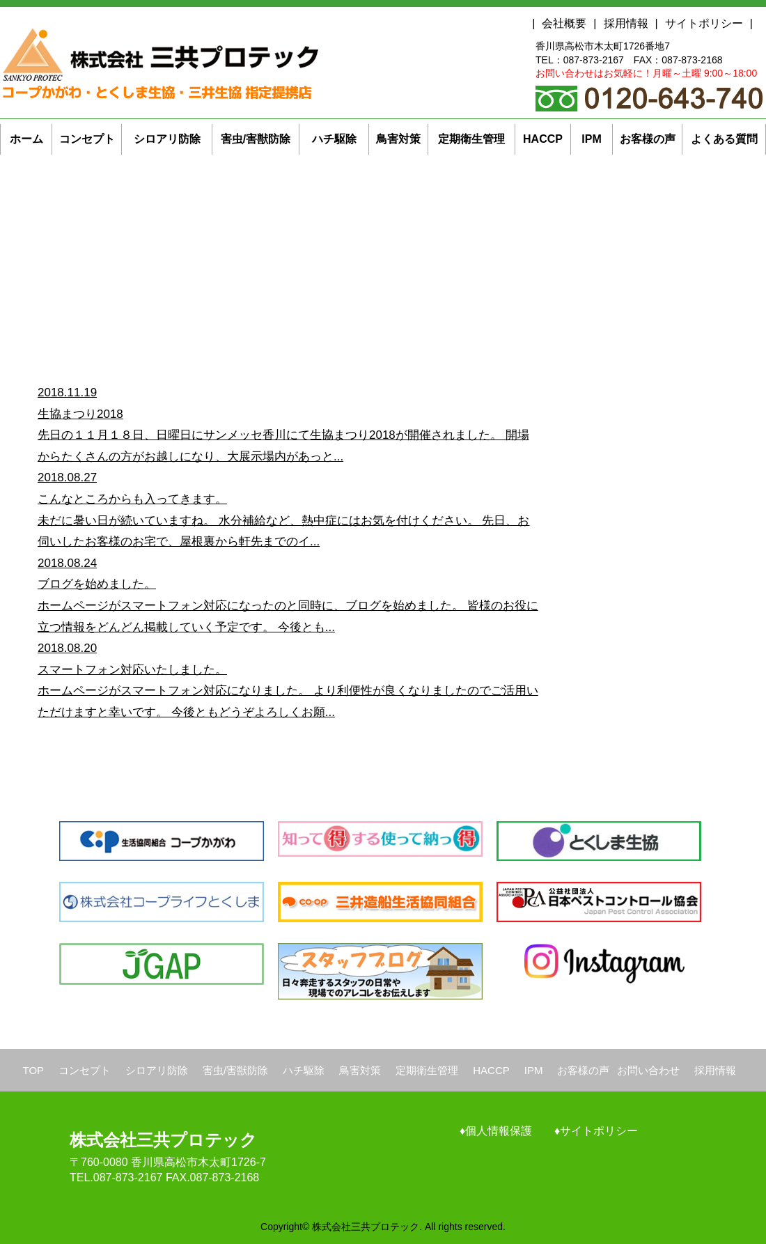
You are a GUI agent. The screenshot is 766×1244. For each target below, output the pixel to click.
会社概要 (564, 23)
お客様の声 (583, 1070)
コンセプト (84, 1070)
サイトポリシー (704, 23)
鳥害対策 (360, 1070)
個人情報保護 (498, 1131)
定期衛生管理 (427, 1070)
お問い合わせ (648, 1070)
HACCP (491, 1070)
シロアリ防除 (156, 1070)
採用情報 (626, 23)
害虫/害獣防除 (235, 1070)
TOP (34, 1070)
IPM (533, 1070)
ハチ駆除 (304, 1070)
